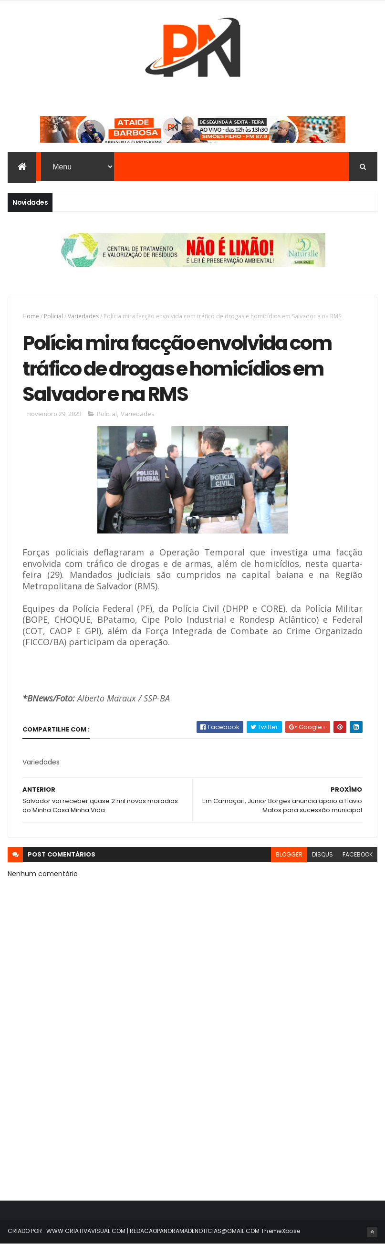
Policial (53, 316)
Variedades (83, 316)
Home (30, 316)
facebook (358, 854)
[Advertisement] (192, 1107)
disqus (322, 854)
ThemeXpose (280, 1231)
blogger (289, 854)
